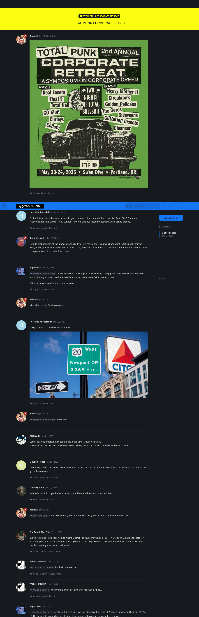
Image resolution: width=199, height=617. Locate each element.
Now (162, 77)
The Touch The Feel (43, 365)
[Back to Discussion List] (4, 4)
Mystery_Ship (40, 313)
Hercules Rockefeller (44, 71)
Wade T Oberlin (41, 387)
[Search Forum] (142, 4)
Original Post (166, 24)
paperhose (39, 436)
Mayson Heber (41, 569)
